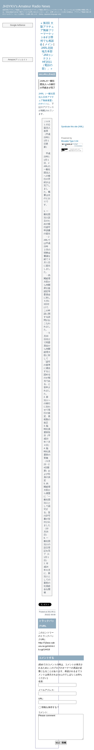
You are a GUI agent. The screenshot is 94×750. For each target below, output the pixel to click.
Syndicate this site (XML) (72, 126)
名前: (40, 681)
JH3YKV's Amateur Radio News (26, 6)
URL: (40, 698)
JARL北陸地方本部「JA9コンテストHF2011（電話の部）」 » (47, 58)
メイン (49, 44)
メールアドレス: (46, 690)
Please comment (60, 727)
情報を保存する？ (49, 707)
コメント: (43, 712)
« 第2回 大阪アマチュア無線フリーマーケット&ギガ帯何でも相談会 (47, 34)
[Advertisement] (18, 40)
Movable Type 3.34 (69, 141)
